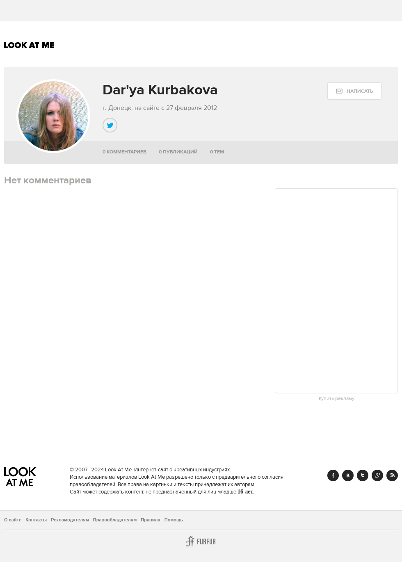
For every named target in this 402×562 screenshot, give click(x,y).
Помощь (173, 519)
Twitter (362, 475)
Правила (150, 519)
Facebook (333, 475)
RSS (392, 475)
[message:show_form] (354, 91)
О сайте (12, 519)
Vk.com (348, 475)
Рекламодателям (70, 519)
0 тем (217, 152)
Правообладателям (115, 519)
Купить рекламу (336, 398)
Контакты (36, 519)
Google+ (377, 475)
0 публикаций (178, 152)
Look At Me (29, 45)
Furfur (201, 541)
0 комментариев (124, 152)
